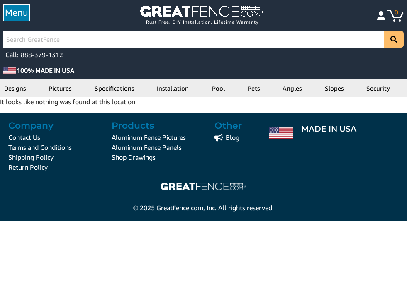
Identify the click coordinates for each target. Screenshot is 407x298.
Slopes (334, 88)
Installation (173, 88)
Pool (218, 88)
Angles (292, 88)
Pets (254, 88)
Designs (15, 88)
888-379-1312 (42, 54)
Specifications (114, 88)
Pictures (60, 88)
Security (378, 88)
